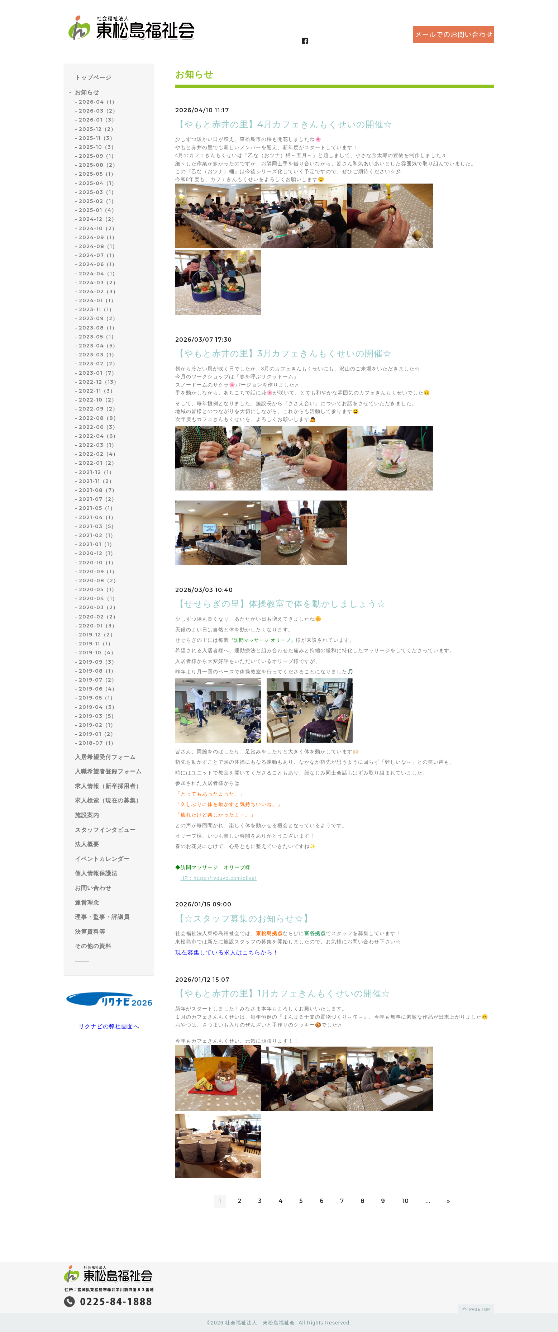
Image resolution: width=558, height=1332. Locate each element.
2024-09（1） (98, 237)
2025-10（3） (97, 147)
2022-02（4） (98, 454)
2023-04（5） (98, 345)
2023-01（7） (98, 373)
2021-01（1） (97, 544)
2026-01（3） (98, 120)
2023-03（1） (98, 354)
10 (405, 1201)
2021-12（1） (96, 472)
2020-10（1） (97, 562)
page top (475, 1308)
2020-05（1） (98, 589)
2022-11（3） (97, 391)
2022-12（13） (99, 382)
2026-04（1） (98, 102)
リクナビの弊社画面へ (108, 1026)
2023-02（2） (98, 363)
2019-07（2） (98, 680)
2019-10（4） (97, 652)
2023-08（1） (98, 327)
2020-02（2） (98, 616)
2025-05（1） (97, 174)
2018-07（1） (97, 743)
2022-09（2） (98, 409)
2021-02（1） (97, 535)
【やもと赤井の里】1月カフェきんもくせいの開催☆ (282, 993)
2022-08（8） (99, 418)
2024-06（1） (98, 264)
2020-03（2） (98, 607)
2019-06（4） (98, 689)
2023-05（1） (97, 336)
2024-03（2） (98, 282)
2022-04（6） (98, 436)
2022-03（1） (98, 445)
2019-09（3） (98, 662)
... (428, 1201)
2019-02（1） (97, 725)
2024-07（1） (98, 255)
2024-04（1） (98, 273)
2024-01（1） (97, 300)
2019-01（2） (97, 734)
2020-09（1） (98, 571)
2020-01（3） (98, 625)
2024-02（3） (98, 291)
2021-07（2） (98, 499)
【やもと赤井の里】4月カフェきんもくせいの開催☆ (283, 124)
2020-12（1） (97, 553)
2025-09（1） (97, 156)
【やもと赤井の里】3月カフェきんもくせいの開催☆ (283, 353)
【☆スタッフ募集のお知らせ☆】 (244, 918)
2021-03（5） (97, 526)
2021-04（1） (97, 517)
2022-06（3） (98, 427)
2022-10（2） (98, 400)
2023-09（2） (98, 318)
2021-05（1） (97, 508)
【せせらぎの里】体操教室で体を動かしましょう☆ (280, 603)
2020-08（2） (99, 580)
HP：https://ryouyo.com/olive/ (219, 878)
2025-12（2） (97, 129)
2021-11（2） (96, 481)
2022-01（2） (98, 463)
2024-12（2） (98, 219)
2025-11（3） (97, 138)
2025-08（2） (98, 165)
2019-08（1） (97, 671)
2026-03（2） (98, 111)
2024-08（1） (98, 246)
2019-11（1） (96, 643)
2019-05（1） (97, 698)
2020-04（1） (98, 598)
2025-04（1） (98, 183)
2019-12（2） (97, 634)
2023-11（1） (96, 309)
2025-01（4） (98, 210)
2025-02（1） (97, 201)
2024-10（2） (98, 228)
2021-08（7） (98, 490)
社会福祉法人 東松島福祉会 (260, 1323)
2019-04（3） (98, 707)
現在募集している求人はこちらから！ (227, 952)
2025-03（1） (97, 192)
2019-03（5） (97, 716)
